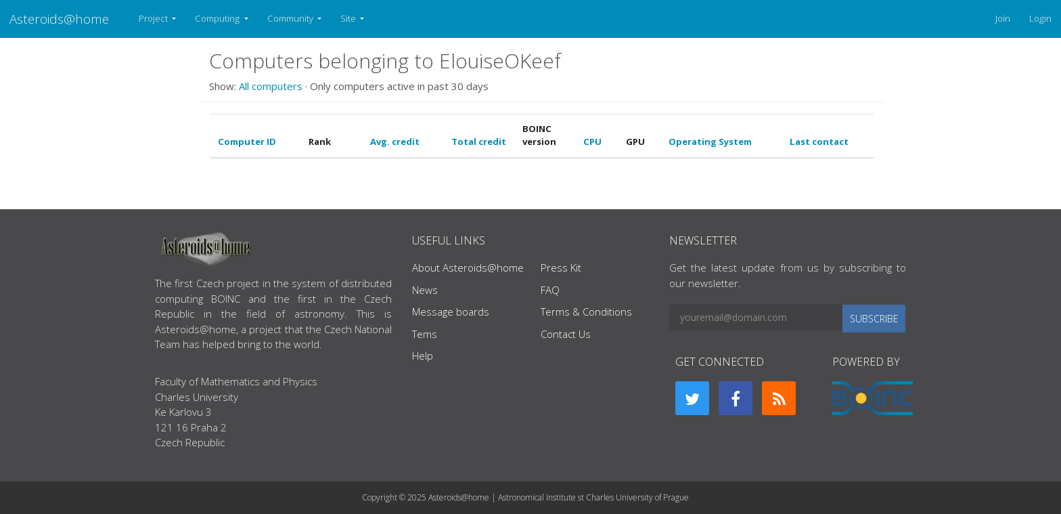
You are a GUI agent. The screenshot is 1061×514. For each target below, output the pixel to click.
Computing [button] (218, 18)
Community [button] (291, 18)
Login (1040, 18)
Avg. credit (395, 141)
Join (1002, 18)
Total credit (478, 141)
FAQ (550, 290)
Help (422, 355)
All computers (270, 86)
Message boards (450, 311)
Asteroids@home (59, 18)
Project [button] (154, 18)
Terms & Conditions (586, 311)
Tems (424, 334)
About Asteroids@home (468, 267)
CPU (592, 141)
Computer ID (247, 141)
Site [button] (349, 18)
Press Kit (561, 267)
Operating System (710, 141)
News (425, 290)
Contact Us (566, 334)
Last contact (819, 141)
